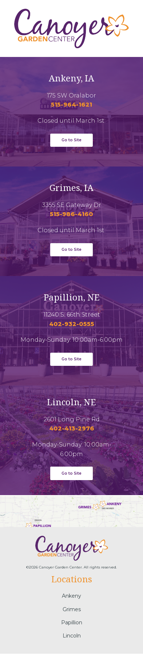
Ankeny (71, 596)
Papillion (71, 622)
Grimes (72, 609)
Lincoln (72, 635)
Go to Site (71, 359)
